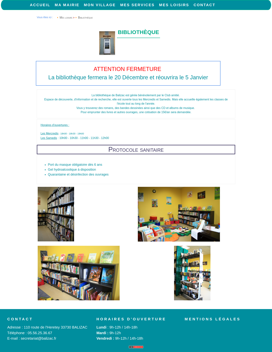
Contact (204, 5)
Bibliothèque (85, 17)
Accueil (40, 5)
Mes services (137, 5)
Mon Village (100, 5)
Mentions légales (213, 319)
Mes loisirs (174, 5)
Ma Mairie (67, 5)
